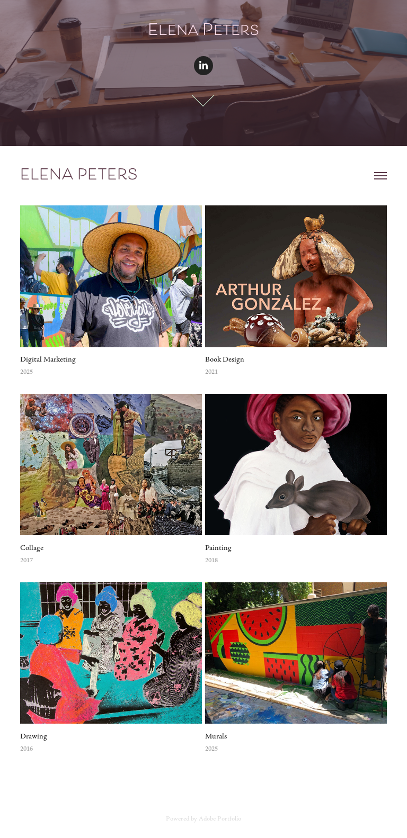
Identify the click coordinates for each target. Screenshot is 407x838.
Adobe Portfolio (220, 819)
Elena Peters (79, 175)
